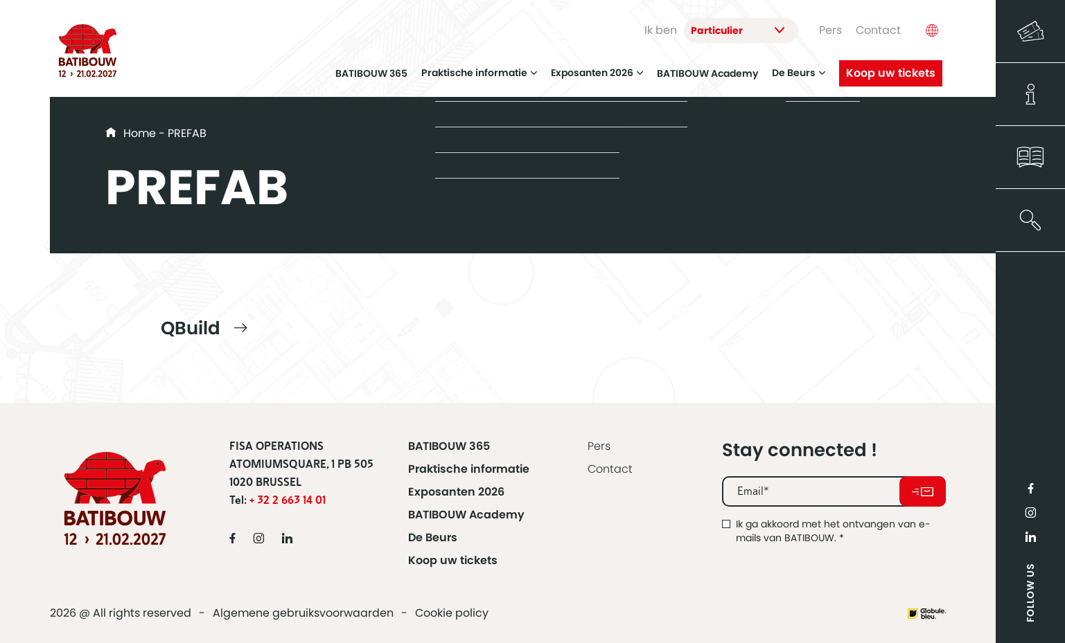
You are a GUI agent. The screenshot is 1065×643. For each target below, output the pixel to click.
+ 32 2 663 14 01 (287, 500)
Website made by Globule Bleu (927, 613)
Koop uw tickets (890, 68)
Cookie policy (452, 613)
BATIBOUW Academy (707, 68)
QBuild (190, 328)
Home (139, 133)
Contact (878, 28)
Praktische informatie (479, 68)
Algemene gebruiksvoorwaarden (303, 613)
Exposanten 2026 (597, 68)
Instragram (1030, 512)
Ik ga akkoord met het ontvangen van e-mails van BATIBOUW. (833, 531)
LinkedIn (1030, 537)
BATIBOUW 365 (371, 68)
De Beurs (798, 68)
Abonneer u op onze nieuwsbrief (922, 491)
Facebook (1030, 488)
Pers (830, 28)
